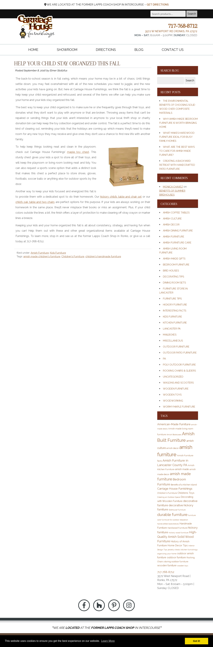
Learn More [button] (108, 640)
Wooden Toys (172, 394)
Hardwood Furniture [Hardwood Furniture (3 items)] (177, 528)
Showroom (67, 50)
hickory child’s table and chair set (121, 196)
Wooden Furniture (175, 388)
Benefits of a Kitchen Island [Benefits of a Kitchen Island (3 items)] (184, 484)
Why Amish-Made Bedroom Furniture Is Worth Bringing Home (178, 122)
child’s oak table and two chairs (35, 202)
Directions (106, 50)
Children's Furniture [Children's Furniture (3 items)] (167, 493)
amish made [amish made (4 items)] (182, 469)
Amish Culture (172, 218)
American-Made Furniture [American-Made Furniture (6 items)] (174, 424)
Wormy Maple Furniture (179, 406)
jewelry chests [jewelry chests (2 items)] (174, 550)
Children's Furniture (72, 256)
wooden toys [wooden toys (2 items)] (182, 566)
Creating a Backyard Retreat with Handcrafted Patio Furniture (177, 164)
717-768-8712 (182, 25)
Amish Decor (171, 224)
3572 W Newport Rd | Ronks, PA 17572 (171, 31)
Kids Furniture (58, 252)
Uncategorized (173, 376)
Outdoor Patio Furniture (180, 352)
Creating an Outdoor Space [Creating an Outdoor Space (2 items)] (168, 497)
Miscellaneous (173, 340)
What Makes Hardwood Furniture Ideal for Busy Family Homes (177, 136)
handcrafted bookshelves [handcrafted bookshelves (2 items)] (168, 524)
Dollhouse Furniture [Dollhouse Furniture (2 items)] (177, 510)
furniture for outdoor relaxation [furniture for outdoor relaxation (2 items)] (175, 520)
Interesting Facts (174, 310)
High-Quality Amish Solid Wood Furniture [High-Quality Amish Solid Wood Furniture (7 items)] (177, 536)
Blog (138, 50)
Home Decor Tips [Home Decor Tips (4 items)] (178, 545)
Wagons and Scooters (178, 382)
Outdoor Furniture (176, 346)
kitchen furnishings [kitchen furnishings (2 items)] (189, 550)
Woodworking (173, 400)
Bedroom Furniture (176, 264)
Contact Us (173, 50)
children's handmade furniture (103, 256)
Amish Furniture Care (177, 242)
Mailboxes (169, 334)
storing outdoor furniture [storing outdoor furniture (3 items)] (176, 561)
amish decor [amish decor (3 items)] (172, 448)
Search (192, 13)
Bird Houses (171, 270)
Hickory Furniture (175, 304)
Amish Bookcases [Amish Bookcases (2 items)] (174, 435)
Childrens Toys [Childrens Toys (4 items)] (186, 492)
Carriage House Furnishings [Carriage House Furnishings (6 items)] (174, 488)
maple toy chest (78, 152)
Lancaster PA (172, 328)
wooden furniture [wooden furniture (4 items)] (167, 565)
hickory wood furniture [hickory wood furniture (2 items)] (178, 533)
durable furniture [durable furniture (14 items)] (172, 514)
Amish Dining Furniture (178, 230)
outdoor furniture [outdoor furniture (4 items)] (176, 557)
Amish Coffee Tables (176, 212)
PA (164, 358)
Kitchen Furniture (175, 322)
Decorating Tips (173, 276)
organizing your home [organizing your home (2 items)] (166, 554)
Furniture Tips (172, 298)
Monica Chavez (173, 186)
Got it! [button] (196, 641)
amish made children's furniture (41, 256)
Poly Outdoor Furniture (179, 364)
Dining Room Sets (174, 282)
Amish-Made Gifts (174, 258)
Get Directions (158, 4)
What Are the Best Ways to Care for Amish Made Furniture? (177, 150)
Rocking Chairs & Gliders (179, 370)
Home (33, 50)
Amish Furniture (40, 252)
